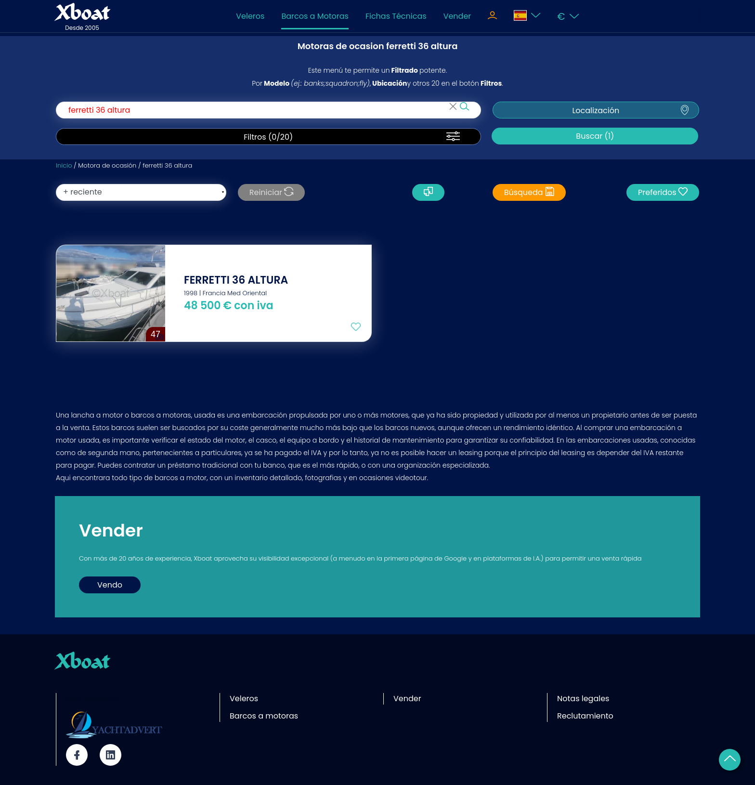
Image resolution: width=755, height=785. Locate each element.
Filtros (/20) (268, 137)
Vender (457, 16)
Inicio (64, 165)
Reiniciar (271, 192)
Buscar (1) (595, 136)
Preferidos (663, 192)
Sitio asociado (93, 698)
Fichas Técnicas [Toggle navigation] (396, 16)
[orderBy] (141, 192)
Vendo (109, 584)
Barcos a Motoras (314, 16)
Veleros (250, 16)
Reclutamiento (585, 715)
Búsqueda (529, 192)
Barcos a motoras (264, 715)
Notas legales (583, 698)
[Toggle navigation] (492, 16)
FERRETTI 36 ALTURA (236, 280)
